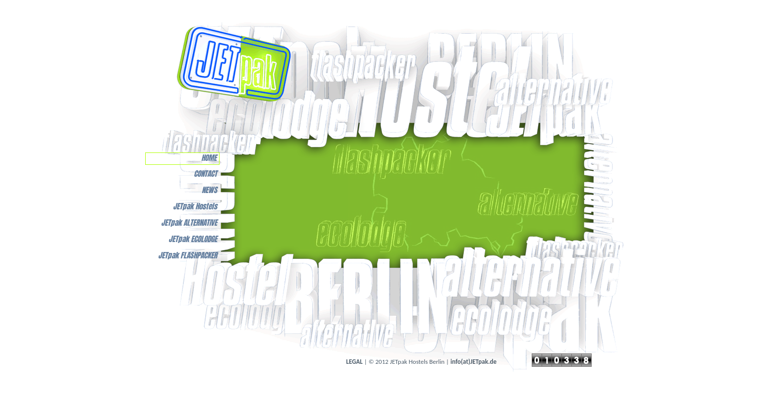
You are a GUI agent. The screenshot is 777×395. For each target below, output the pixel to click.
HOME (209, 157)
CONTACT (205, 174)
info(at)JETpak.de (473, 361)
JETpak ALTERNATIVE (189, 223)
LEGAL (354, 361)
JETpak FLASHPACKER (187, 255)
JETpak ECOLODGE (192, 239)
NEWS (209, 190)
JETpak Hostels (195, 206)
